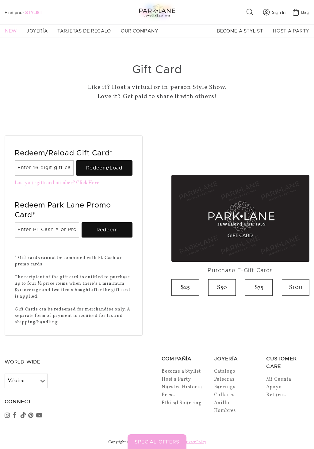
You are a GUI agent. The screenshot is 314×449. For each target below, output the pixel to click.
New (11, 31)
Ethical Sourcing (182, 403)
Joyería (37, 31)
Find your (23, 12)
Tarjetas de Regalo (84, 31)
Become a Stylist (240, 31)
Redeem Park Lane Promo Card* (63, 209)
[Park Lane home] (157, 12)
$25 (185, 287)
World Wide (22, 362)
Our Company (139, 31)
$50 (222, 287)
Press (168, 395)
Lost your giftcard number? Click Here (57, 183)
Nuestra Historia (182, 387)
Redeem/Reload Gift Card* (64, 153)
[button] (251, 12)
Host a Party (291, 31)
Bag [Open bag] (301, 12)
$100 (295, 287)
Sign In (274, 12)
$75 (259, 287)
